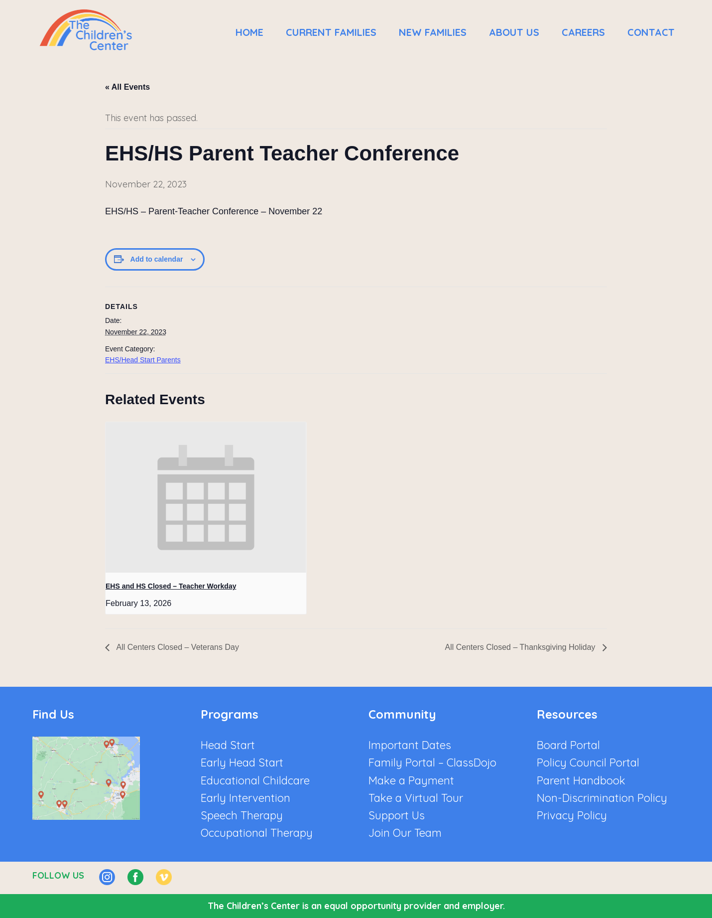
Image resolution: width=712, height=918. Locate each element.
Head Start (228, 745)
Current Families (331, 32)
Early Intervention (245, 798)
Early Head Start (242, 762)
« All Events (127, 87)
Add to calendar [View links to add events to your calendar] (156, 259)
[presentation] (206, 497)
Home (249, 32)
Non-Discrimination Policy (602, 798)
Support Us (396, 815)
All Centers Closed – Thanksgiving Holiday (521, 647)
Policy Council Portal (588, 762)
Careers (583, 32)
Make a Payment (411, 780)
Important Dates (409, 745)
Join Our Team (405, 833)
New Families (433, 32)
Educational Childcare (255, 780)
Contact (651, 32)
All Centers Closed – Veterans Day (177, 647)
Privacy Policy (572, 815)
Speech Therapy (242, 815)
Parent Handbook (581, 780)
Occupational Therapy (257, 833)
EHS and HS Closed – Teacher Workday (171, 586)
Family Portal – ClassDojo (432, 762)
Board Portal (568, 745)
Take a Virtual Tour (415, 798)
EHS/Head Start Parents (143, 360)
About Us (514, 32)
